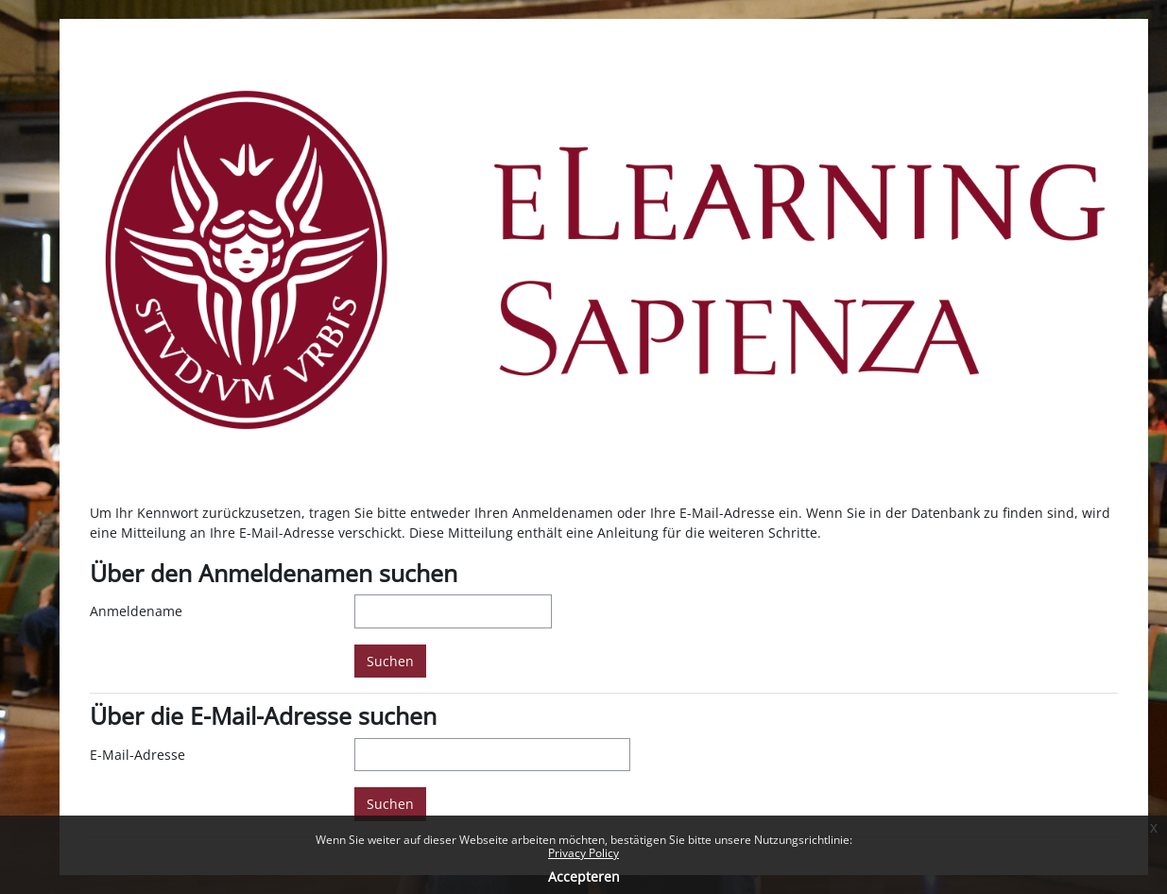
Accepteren (584, 876)
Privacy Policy (583, 853)
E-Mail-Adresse (137, 755)
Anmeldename (136, 611)
